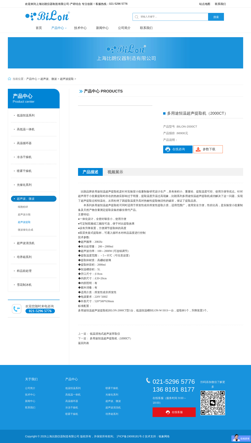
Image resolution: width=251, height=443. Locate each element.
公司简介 (124, 28)
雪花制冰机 (24, 284)
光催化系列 (24, 184)
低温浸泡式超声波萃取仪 (105, 333)
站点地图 (204, 3)
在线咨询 (175, 149)
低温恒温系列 (26, 115)
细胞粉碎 (23, 206)
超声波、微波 (48, 78)
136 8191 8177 (174, 389)
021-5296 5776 (118, 3)
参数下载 (205, 149)
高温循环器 (24, 143)
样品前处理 (24, 270)
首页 (39, 28)
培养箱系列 (24, 257)
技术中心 (80, 28)
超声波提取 (67, 78)
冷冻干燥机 (24, 157)
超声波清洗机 (26, 243)
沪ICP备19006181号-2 (130, 436)
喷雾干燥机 (24, 171)
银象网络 (164, 436)
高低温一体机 (26, 129)
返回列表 (83, 343)
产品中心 (57, 28)
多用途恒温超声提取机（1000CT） (111, 338)
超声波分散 (24, 214)
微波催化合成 (25, 229)
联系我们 (220, 3)
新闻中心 (102, 28)
